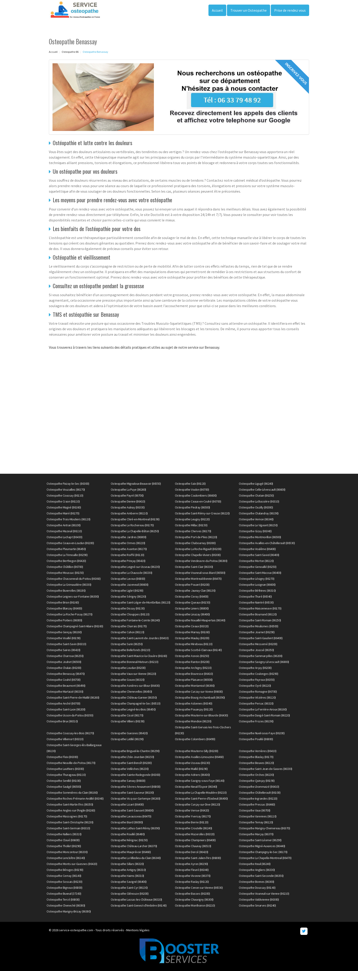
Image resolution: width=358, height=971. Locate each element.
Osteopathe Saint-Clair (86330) (194, 567)
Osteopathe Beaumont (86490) (66, 686)
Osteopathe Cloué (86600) (63, 840)
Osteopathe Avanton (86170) (129, 549)
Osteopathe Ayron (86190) (191, 864)
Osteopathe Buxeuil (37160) (64, 893)
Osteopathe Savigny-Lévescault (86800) (264, 662)
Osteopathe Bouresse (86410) (194, 674)
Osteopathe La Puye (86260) (128, 489)
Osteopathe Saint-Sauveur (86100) (132, 792)
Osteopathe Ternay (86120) (256, 822)
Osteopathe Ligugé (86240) (256, 484)
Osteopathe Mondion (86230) (193, 721)
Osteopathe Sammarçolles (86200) (260, 656)
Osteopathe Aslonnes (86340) (193, 703)
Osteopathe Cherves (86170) (193, 531)
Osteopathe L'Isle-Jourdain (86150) (132, 757)
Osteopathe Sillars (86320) (127, 864)
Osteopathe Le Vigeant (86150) (258, 525)
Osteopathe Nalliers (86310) (64, 834)
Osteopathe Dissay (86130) (128, 608)
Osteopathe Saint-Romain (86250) (260, 620)
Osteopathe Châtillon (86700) (65, 567)
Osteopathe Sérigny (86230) (128, 596)
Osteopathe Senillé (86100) (64, 781)
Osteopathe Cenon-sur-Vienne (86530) (199, 888)
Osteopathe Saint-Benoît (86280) (131, 763)
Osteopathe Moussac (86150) (65, 573)
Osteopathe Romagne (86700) (258, 691)
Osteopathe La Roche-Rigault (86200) (198, 549)
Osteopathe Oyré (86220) (255, 686)
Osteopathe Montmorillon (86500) (260, 537)
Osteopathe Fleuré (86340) (192, 870)
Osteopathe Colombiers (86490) (195, 739)
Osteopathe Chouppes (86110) (130, 614)
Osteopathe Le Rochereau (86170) (132, 525)
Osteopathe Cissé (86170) (127, 715)
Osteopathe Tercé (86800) (63, 899)
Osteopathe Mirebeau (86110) (194, 644)
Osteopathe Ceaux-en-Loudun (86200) (70, 543)
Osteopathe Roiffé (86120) (127, 555)
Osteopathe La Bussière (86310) (259, 501)
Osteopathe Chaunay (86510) (193, 846)
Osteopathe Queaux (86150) (192, 602)
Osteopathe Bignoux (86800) (64, 888)
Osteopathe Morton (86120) (256, 561)
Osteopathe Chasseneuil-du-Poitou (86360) (73, 579)
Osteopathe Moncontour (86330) (67, 852)
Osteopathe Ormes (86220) (128, 543)
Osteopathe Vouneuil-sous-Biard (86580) (200, 573)
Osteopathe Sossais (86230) (64, 882)
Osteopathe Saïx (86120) (190, 484)
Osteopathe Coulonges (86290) (258, 674)
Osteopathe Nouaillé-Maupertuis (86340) (200, 620)
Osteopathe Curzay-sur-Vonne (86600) (199, 691)
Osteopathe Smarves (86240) (257, 905)
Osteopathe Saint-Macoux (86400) (260, 573)
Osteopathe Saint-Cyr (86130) (129, 888)
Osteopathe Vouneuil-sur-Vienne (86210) (264, 893)
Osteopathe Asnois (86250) (192, 656)
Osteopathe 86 (70, 51)
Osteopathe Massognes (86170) (67, 816)
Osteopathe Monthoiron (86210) (195, 905)
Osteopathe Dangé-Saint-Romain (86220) (264, 715)
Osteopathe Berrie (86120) (191, 822)
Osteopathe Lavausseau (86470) (131, 816)
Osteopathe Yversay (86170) (193, 816)
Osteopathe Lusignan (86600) (257, 585)
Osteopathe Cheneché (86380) (66, 905)
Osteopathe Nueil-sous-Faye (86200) (261, 733)
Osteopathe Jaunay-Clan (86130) (195, 590)
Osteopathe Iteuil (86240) (255, 864)
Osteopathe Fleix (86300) (62, 757)
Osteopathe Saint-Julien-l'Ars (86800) (198, 858)
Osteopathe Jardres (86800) (128, 537)
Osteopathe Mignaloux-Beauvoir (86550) (136, 484)
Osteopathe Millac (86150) (191, 525)
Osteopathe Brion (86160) (63, 602)
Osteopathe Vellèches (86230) (130, 769)
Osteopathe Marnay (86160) (192, 632)
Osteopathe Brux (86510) (62, 721)
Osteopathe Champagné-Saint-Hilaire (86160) (75, 626)
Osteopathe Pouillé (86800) (256, 739)
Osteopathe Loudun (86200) (128, 668)
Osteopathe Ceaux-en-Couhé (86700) (198, 501)
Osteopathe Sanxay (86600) (128, 781)
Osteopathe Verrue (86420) (192, 810)
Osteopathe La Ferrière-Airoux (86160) (263, 709)
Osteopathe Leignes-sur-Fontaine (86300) (73, 596)
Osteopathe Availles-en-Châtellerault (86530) (267, 543)
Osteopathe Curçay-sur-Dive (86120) (197, 804)
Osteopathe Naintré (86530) (256, 602)
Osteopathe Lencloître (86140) (66, 858)
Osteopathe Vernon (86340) (256, 519)
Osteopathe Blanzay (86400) (64, 608)
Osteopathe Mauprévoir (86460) (131, 852)
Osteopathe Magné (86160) (64, 507)
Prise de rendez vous (290, 10)
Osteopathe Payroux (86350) (256, 680)
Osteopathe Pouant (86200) (192, 585)
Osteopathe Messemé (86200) (258, 644)
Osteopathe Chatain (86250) (256, 495)
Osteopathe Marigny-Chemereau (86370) (264, 828)
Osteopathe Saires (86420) (63, 650)
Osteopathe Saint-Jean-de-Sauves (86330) (265, 769)
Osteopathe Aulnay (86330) (128, 507)
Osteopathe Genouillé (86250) (257, 567)
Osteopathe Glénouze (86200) (130, 893)
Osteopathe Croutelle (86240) (193, 828)
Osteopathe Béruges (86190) (65, 870)
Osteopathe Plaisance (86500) (194, 680)
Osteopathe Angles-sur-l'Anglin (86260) (71, 810)
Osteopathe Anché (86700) (63, 703)
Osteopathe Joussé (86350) (256, 650)
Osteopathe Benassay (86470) (66, 674)
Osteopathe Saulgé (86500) (64, 787)
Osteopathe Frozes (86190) (256, 721)
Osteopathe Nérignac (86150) (129, 840)
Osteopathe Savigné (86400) (129, 882)
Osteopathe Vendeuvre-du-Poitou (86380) (201, 561)
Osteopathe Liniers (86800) (192, 608)
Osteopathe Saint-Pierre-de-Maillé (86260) (73, 697)
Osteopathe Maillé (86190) (191, 769)
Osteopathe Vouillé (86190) (63, 638)
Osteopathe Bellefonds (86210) (130, 650)
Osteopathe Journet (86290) (256, 632)
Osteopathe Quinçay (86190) (256, 781)
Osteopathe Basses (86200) (192, 893)
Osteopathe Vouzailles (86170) (66, 489)
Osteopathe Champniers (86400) (195, 840)
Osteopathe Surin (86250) (127, 644)
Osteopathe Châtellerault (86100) (259, 792)
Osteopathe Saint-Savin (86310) (66, 644)
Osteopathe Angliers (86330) (257, 870)
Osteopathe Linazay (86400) (192, 614)
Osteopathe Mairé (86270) (63, 513)
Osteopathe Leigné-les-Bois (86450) (133, 709)
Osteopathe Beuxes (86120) (256, 763)
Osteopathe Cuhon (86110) (127, 632)
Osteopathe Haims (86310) (127, 876)
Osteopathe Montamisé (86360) (195, 686)
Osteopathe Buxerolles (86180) (66, 590)
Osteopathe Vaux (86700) (254, 810)
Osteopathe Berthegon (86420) (66, 561)
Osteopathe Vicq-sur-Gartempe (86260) (135, 798)
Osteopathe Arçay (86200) (255, 668)
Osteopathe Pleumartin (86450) (66, 549)
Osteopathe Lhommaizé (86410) (259, 787)
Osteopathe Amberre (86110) (129, 513)
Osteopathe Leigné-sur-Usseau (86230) (135, 567)
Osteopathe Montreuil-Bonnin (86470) (198, 579)
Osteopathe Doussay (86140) (257, 888)
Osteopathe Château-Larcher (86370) (134, 846)
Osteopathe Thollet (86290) (64, 846)
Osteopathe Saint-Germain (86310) (68, 828)
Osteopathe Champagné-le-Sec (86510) (136, 703)
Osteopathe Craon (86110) (63, 501)
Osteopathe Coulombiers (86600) (196, 495)
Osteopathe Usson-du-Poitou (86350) (70, 715)
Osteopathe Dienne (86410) (128, 501)
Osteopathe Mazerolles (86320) (195, 834)
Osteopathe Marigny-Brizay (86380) (69, 911)
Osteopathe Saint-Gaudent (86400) (260, 638)
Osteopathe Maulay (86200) (192, 638)
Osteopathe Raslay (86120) (192, 882)
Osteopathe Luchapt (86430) (64, 537)
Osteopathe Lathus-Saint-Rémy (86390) (135, 828)
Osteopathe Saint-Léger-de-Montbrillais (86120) (140, 602)
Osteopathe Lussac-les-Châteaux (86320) (136, 899)
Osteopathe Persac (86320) (256, 703)
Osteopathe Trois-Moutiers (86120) (68, 519)
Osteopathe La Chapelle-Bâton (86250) (135, 531)
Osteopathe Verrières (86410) (257, 751)
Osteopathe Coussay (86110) (65, 495)
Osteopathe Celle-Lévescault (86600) (262, 489)
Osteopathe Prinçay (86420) (128, 561)
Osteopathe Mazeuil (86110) (64, 531)
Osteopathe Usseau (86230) (192, 763)
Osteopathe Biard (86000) (127, 822)
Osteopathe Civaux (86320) (192, 626)
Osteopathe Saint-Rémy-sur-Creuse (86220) (202, 513)
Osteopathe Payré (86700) (127, 495)
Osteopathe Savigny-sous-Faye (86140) (199, 781)
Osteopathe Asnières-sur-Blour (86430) (135, 686)
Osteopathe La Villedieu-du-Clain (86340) (136, 858)
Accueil (217, 10)
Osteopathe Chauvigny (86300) (194, 899)
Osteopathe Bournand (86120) (258, 614)
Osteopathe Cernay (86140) (64, 876)
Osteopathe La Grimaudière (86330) (69, 585)
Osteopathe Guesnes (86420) (129, 733)
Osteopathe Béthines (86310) (257, 590)
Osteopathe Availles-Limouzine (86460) (199, 757)
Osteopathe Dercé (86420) (191, 852)
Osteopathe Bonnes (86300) (256, 882)
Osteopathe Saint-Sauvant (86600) (132, 810)
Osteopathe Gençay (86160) (64, 632)
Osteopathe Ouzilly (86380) (256, 507)
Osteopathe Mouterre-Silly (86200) (196, 751)
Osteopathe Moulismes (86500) (258, 626)
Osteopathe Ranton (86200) (192, 662)
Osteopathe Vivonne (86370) (193, 876)
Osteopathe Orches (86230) (256, 775)
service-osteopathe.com (76, 930)
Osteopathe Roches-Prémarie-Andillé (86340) (75, 798)
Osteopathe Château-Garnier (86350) (134, 697)
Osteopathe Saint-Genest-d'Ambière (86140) (139, 905)
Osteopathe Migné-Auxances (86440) (262, 846)
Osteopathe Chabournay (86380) (195, 543)
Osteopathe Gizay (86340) (255, 531)
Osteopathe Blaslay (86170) (256, 757)
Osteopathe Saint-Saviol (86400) (259, 555)
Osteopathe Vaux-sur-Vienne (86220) (133, 674)
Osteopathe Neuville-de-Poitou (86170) (71, 763)
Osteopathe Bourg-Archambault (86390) (200, 697)
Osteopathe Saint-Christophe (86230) (70, 822)
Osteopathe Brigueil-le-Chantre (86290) (135, 751)
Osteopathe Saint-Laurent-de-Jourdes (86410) (140, 638)
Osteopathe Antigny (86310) (128, 870)
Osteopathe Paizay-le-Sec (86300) (68, 484)
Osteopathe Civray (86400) (191, 596)
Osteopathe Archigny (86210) (193, 668)
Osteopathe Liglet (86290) (127, 590)
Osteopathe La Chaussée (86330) (131, 573)
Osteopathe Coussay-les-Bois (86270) (70, 733)
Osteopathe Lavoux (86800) (128, 579)
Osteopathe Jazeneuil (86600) (129, 585)
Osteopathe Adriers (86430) (192, 775)
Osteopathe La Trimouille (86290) (67, 555)
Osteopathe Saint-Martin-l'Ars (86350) (70, 804)
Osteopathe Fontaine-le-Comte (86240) (135, 620)
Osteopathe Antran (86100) (64, 525)
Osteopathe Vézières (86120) (257, 697)
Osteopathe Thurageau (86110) (66, 775)
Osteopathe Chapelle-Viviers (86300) (198, 555)
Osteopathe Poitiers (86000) (64, 620)
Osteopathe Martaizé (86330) (65, 691)
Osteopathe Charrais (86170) (129, 626)
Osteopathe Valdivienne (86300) (259, 899)
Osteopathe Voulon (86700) (192, 489)
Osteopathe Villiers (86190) (128, 721)
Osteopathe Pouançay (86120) (194, 709)
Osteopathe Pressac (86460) (257, 804)
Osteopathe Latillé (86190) (127, 739)
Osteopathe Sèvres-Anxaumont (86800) (136, 787)
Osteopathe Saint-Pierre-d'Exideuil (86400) (201, 798)
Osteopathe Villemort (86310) (65, 739)
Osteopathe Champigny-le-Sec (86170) (263, 852)
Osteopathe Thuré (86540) (255, 596)
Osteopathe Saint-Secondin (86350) (261, 876)
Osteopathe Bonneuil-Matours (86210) (134, 662)
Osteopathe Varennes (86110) (257, 816)
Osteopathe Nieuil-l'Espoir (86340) (196, 787)
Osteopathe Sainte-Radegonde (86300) (135, 775)
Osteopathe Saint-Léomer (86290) (260, 840)
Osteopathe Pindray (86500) (192, 507)
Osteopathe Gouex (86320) (128, 680)
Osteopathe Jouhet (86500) (64, 662)
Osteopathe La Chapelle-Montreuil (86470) (265, 858)
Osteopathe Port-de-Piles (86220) (196, 537)
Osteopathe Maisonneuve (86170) (260, 608)
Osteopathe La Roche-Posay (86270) (69, 614)
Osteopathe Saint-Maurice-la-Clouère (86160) (139, 656)
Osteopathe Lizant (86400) (127, 804)
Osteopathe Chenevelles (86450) (131, 691)
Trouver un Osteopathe (248, 10)
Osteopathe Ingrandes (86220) (258, 798)
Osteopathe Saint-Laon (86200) (66, 709)
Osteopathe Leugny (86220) (192, 519)
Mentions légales (138, 930)
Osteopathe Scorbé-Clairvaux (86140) (198, 650)
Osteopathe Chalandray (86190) (259, 513)
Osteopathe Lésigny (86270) (256, 579)
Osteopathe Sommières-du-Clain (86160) (72, 792)
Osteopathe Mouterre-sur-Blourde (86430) (201, 715)
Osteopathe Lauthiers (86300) (65, 769)
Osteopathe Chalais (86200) (64, 668)
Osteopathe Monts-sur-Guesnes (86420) (72, 864)
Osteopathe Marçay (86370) (256, 834)
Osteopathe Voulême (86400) (257, 549)
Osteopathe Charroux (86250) (65, 656)
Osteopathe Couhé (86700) (63, 680)
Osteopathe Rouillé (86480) (128, 834)
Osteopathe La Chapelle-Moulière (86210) (201, 792)
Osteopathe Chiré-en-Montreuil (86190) (135, 519)
